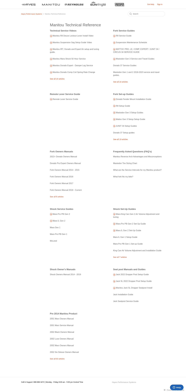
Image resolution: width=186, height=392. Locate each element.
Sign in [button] (159, 4)
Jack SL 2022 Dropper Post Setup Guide (134, 281)
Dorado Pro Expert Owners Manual (65, 163)
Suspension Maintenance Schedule (131, 42)
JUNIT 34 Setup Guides (126, 126)
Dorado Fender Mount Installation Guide (133, 99)
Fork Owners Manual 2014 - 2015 (64, 170)
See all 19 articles (57, 79)
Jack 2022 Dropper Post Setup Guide (132, 274)
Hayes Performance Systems (31, 14)
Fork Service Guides (124, 30)
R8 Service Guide (123, 36)
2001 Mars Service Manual (61, 325)
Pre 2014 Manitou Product (63, 313)
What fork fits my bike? (123, 177)
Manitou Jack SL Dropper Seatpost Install (134, 288)
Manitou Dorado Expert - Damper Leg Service (73, 65)
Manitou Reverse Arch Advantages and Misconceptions (137, 157)
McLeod (53, 241)
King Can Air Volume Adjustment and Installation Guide (137, 250)
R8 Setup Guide (123, 106)
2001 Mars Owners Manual (62, 319)
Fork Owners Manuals (61, 151)
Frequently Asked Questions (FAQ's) (132, 151)
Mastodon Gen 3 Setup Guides (129, 113)
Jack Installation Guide (123, 294)
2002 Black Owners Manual (62, 332)
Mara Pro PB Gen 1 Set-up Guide (128, 244)
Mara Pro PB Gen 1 (58, 234)
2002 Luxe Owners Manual (62, 339)
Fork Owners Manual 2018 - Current (66, 190)
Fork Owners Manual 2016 (61, 177)
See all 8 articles (57, 197)
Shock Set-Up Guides (124, 209)
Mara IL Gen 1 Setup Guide (125, 237)
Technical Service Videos (63, 30)
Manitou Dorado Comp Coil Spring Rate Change (74, 72)
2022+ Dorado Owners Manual (63, 157)
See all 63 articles (57, 359)
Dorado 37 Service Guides (124, 65)
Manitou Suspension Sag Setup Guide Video (72, 42)
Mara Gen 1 (55, 227)
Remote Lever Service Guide (65, 94)
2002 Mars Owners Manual (62, 345)
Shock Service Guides (61, 209)
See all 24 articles (120, 82)
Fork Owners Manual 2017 (61, 183)
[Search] (146, 13)
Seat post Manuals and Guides (129, 269)
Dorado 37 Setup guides (124, 133)
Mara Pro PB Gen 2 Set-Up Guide (131, 224)
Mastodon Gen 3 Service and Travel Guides (135, 59)
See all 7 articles (120, 257)
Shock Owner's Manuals (62, 269)
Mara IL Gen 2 (59, 221)
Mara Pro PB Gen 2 (61, 214)
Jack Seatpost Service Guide (126, 301)
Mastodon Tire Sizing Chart (125, 163)
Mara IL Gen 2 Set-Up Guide (128, 230)
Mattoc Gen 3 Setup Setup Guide (130, 119)
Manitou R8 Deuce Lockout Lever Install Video (73, 36)
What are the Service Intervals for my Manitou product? (137, 170)
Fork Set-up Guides (123, 94)
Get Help (150, 4)
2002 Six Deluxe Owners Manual (64, 352)
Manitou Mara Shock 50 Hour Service (69, 59)
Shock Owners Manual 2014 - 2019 (65, 274)
